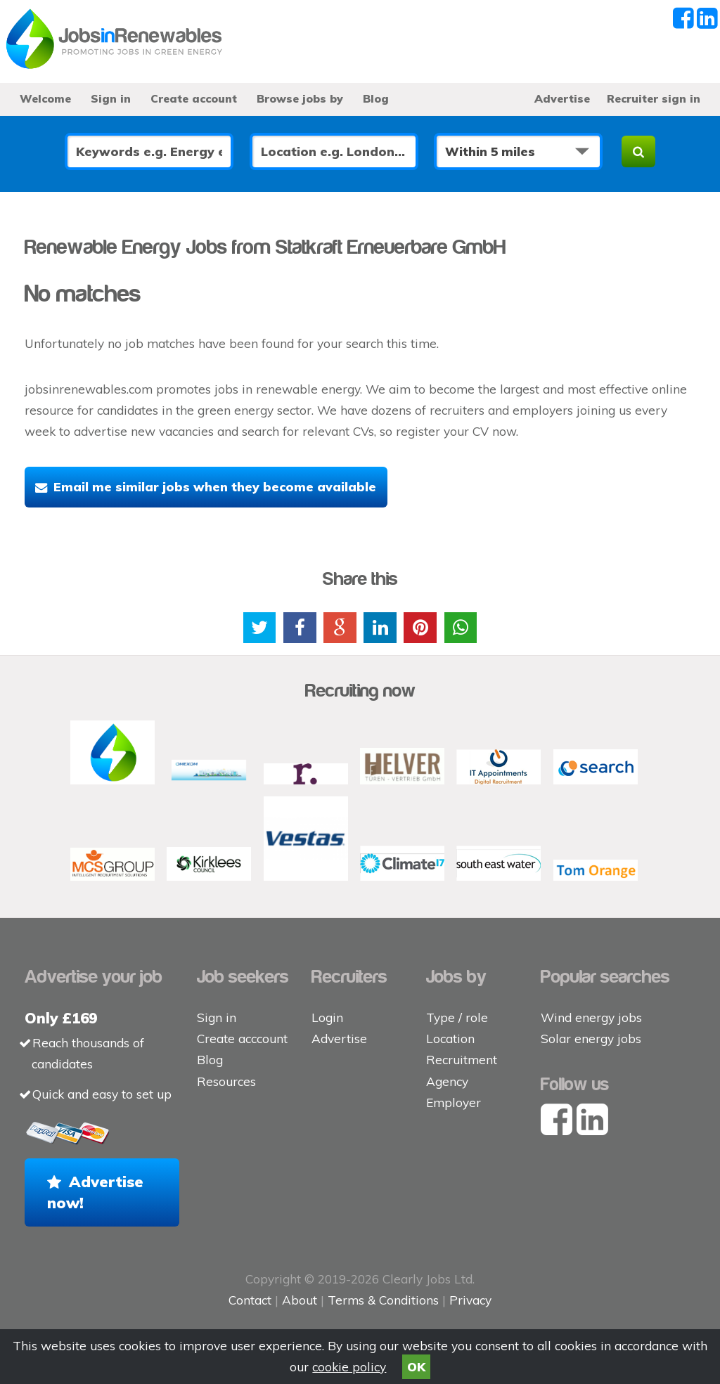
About (299, 1300)
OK (416, 1366)
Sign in (111, 98)
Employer (453, 1102)
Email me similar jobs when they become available (214, 486)
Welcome (45, 98)
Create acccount (242, 1038)
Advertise (562, 98)
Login (327, 1017)
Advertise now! (95, 1192)
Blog (376, 98)
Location (450, 1038)
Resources (226, 1081)
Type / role (457, 1017)
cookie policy (349, 1366)
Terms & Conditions (383, 1300)
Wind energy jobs (591, 1017)
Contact (252, 1300)
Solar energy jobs (591, 1038)
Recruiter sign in (653, 98)
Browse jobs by (300, 98)
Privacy (470, 1300)
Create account (193, 98)
